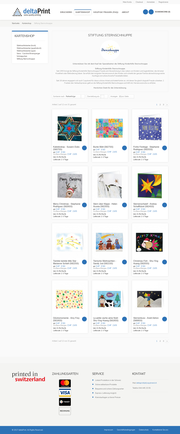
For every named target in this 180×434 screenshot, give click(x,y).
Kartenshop (26, 23)
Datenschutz (144, 430)
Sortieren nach (58, 96)
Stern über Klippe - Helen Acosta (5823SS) (105, 205)
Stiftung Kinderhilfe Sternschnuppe (85, 71)
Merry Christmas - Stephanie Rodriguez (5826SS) (66, 205)
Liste (106, 96)
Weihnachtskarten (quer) (26, 51)
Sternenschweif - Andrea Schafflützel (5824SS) (144, 205)
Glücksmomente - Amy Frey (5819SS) (66, 319)
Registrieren (163, 2)
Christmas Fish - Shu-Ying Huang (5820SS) (145, 262)
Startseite (15, 23)
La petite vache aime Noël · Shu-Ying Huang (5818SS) (106, 319)
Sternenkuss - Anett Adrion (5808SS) (145, 319)
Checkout (139, 2)
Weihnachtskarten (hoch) (26, 45)
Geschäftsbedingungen (126, 430)
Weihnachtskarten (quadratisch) (29, 48)
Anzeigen (114, 96)
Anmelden (151, 2)
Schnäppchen (22, 56)
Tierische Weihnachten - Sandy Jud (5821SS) (104, 262)
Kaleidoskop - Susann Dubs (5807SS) (66, 148)
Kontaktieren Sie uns (160, 430)
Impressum (108, 430)
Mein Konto (127, 2)
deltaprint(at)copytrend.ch (146, 383)
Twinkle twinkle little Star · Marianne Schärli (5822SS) (66, 262)
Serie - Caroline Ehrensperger (28, 53)
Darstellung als (93, 96)
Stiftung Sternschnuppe (26, 59)
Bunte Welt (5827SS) (103, 147)
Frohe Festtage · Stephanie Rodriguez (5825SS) (146, 148)
